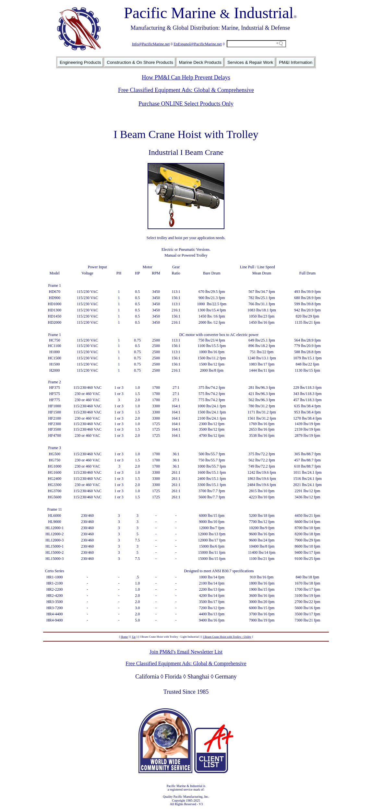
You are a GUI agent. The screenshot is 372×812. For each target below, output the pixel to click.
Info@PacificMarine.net (151, 44)
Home (124, 636)
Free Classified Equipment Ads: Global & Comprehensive (186, 90)
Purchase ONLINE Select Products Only (186, 103)
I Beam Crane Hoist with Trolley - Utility (227, 636)
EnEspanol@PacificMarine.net (198, 44)
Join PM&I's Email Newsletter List (186, 652)
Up (134, 636)
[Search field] (256, 43)
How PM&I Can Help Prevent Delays (186, 77)
